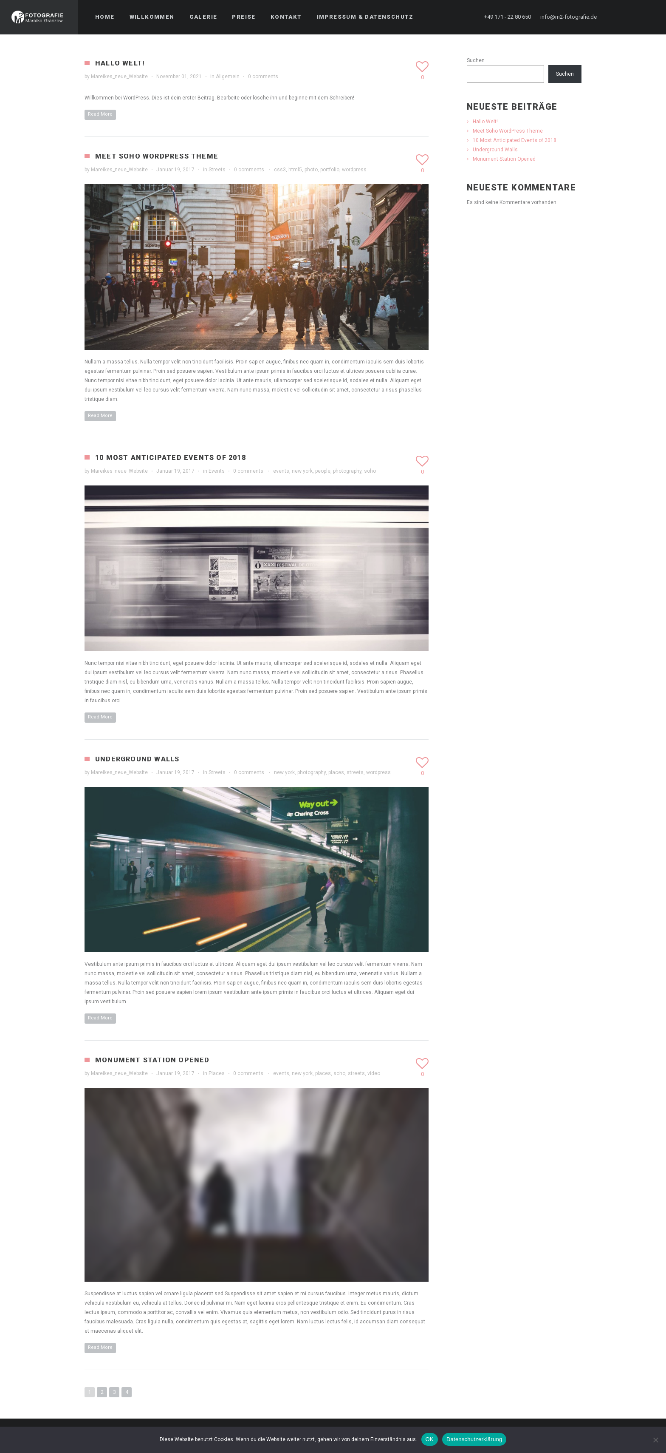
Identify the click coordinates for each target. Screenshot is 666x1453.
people (322, 471)
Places (217, 1073)
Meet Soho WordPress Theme (156, 156)
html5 (295, 170)
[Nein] (655, 1440)
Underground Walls (137, 759)
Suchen (476, 60)
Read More (100, 114)
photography (347, 471)
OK (430, 1439)
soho (370, 471)
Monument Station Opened (152, 1060)
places (336, 772)
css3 (280, 170)
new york (302, 471)
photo (311, 170)
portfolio (329, 170)
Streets (217, 170)
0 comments (263, 76)
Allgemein (228, 76)
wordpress (354, 170)
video (373, 1073)
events (281, 471)
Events (217, 471)
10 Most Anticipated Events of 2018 (170, 458)
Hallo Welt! (120, 63)
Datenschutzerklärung (474, 1439)
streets (355, 772)
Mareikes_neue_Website (119, 76)
